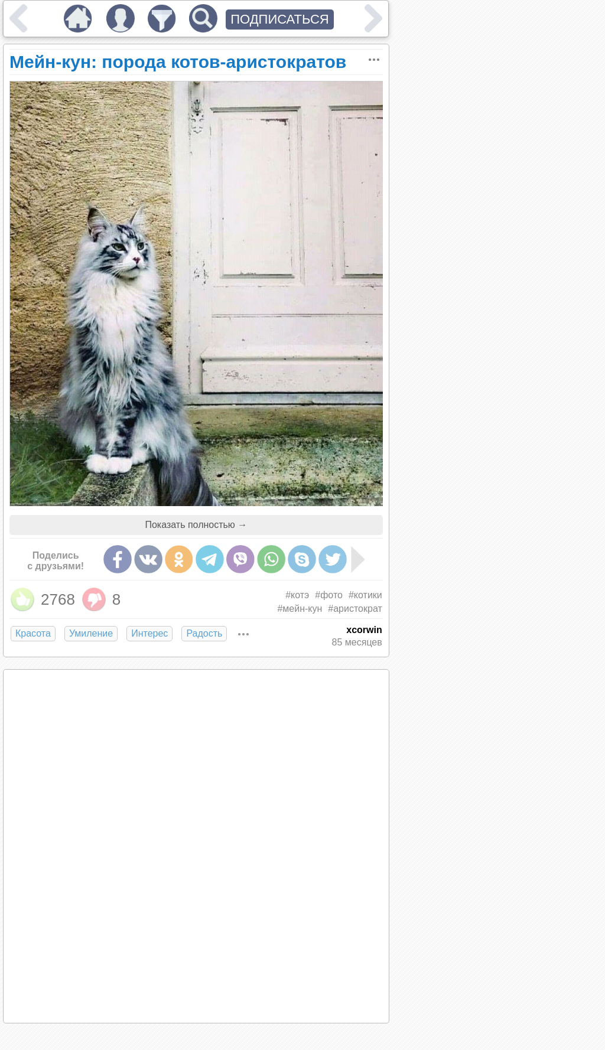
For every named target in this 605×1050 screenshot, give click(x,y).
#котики (365, 595)
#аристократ (355, 609)
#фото (329, 595)
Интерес (149, 633)
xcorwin (364, 630)
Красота (33, 633)
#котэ (297, 595)
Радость (204, 633)
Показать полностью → (196, 525)
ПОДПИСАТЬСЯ (279, 19)
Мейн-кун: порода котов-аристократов (177, 61)
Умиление (91, 633)
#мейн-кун (299, 609)
